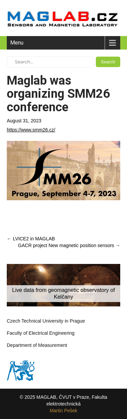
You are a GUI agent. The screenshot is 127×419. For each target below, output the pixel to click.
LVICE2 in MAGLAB (31, 238)
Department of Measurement (37, 345)
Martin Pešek (64, 410)
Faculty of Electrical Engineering (41, 333)
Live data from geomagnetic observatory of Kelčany (63, 293)
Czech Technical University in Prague (46, 321)
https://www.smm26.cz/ (31, 129)
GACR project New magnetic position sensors (69, 245)
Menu (16, 42)
